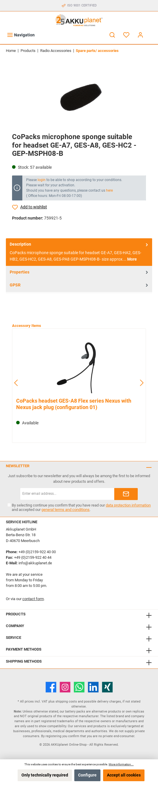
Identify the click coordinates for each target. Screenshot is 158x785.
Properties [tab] (79, 272)
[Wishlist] (126, 35)
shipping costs (66, 701)
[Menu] (20, 35)
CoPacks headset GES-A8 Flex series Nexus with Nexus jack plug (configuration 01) (73, 404)
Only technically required (44, 775)
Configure (87, 775)
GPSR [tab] (79, 285)
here (109, 190)
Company (15, 626)
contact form (33, 599)
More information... (121, 764)
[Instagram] (65, 687)
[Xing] (107, 687)
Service (13, 637)
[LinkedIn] (93, 687)
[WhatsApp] (79, 687)
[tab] (79, 252)
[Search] (112, 35)
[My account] (140, 35)
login (42, 180)
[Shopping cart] (151, 32)
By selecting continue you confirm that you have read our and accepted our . (81, 507)
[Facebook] (51, 687)
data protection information (128, 505)
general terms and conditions (65, 509)
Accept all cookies (124, 775)
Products (16, 614)
